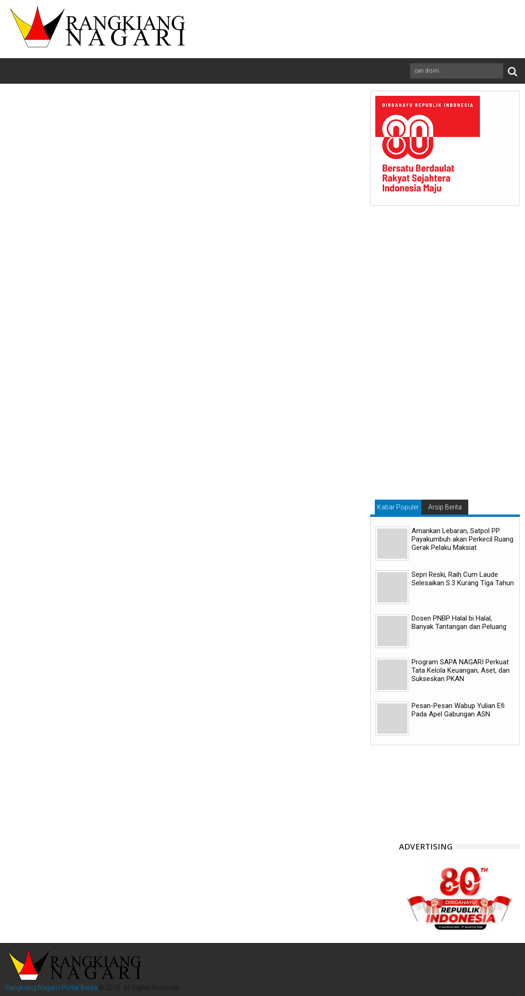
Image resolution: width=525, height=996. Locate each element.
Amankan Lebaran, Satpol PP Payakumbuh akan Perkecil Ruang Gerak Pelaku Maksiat (462, 539)
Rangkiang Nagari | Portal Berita (51, 987)
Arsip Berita (445, 507)
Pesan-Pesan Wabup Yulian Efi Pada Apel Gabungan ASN (458, 710)
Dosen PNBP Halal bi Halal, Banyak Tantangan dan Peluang (459, 622)
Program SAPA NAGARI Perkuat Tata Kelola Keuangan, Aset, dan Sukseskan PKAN (461, 670)
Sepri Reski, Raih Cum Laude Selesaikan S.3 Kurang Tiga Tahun (463, 578)
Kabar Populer (398, 507)
